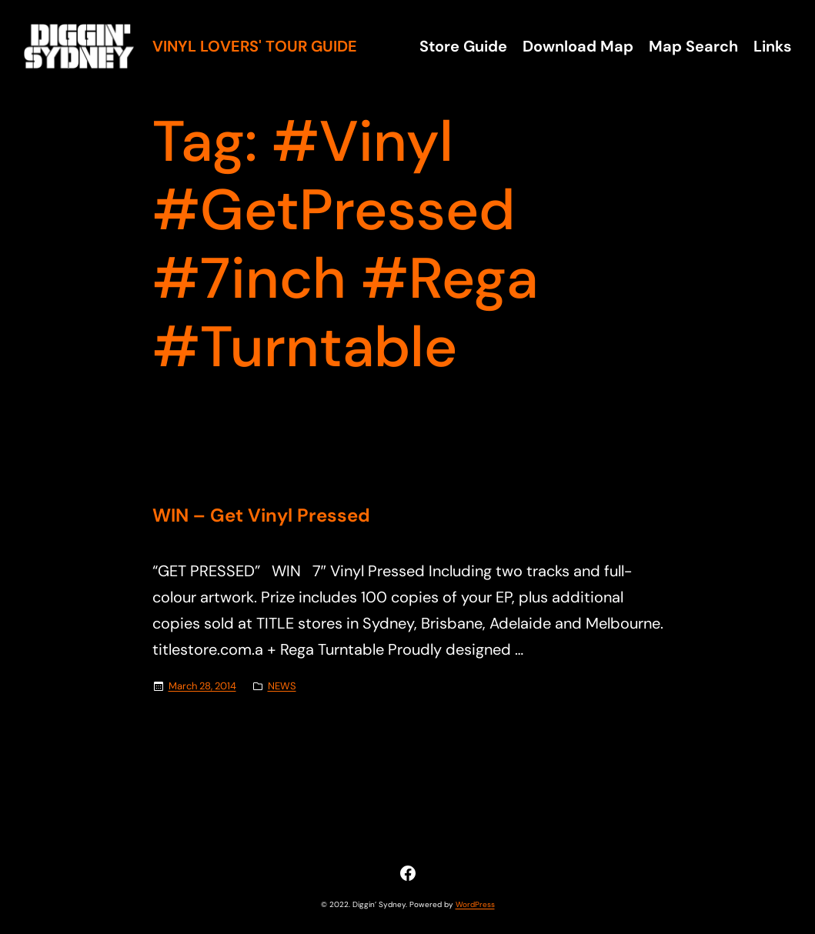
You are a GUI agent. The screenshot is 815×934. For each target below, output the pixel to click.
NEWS (282, 685)
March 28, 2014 (202, 685)
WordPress (475, 904)
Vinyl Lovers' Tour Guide (254, 46)
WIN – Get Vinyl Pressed (261, 516)
